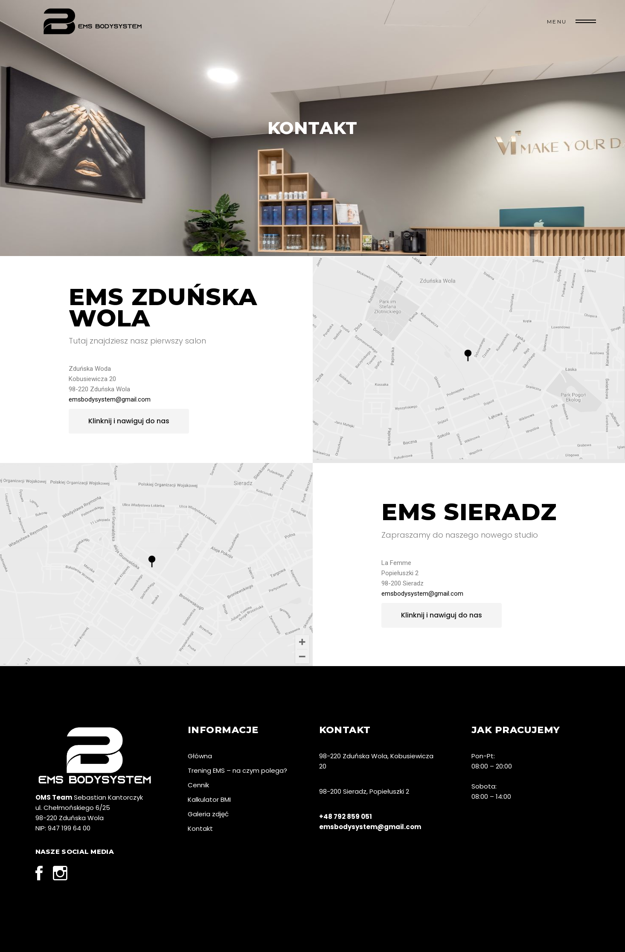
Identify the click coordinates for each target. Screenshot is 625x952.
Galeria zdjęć (208, 813)
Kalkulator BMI (209, 799)
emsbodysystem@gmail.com (110, 399)
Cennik (198, 784)
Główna (200, 755)
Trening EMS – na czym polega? (237, 770)
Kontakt (200, 828)
